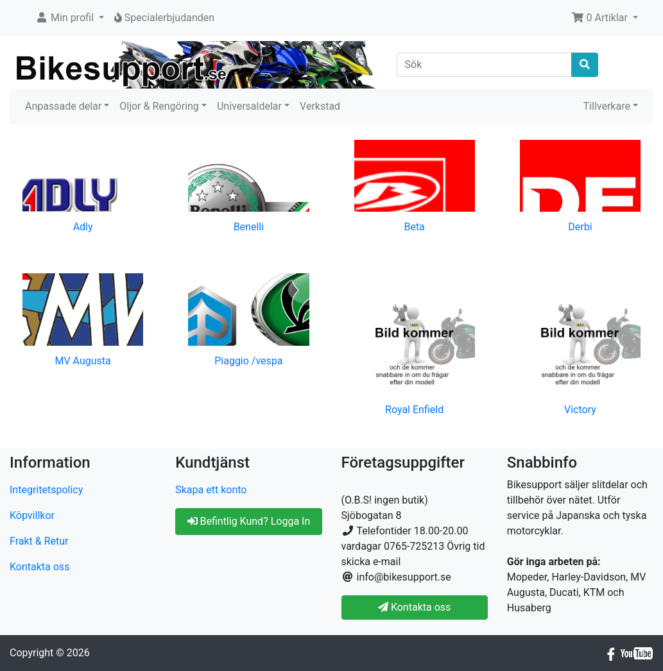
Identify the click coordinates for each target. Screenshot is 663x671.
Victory (580, 409)
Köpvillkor (32, 515)
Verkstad (320, 106)
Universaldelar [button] (249, 106)
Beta (414, 227)
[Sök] (484, 65)
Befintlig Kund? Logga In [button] (249, 521)
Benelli (249, 227)
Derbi (580, 227)
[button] (69, 18)
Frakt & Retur (39, 541)
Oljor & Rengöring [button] (159, 106)
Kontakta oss (39, 567)
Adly (83, 227)
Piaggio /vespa (248, 361)
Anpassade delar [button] (63, 106)
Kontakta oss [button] (414, 607)
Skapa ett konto (210, 490)
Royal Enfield (414, 409)
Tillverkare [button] (606, 106)
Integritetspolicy (46, 490)
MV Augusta (82, 361)
